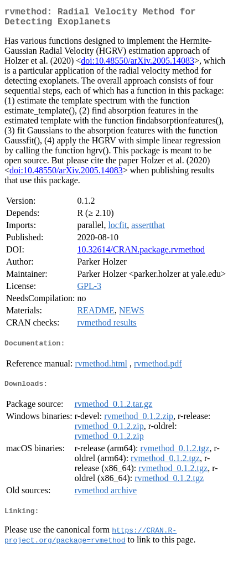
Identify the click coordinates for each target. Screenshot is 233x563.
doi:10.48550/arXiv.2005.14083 (137, 65)
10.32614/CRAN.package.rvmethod (141, 254)
